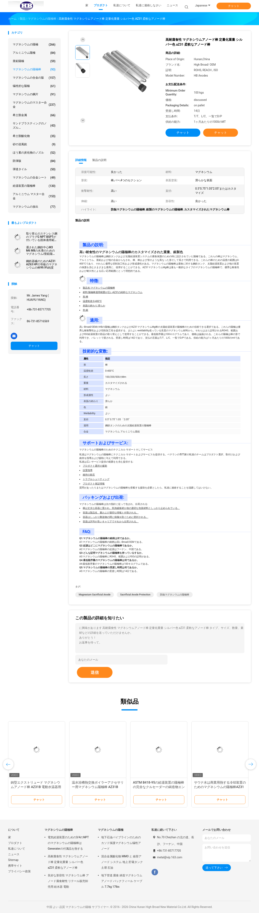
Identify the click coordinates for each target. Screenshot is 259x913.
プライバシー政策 (19, 871)
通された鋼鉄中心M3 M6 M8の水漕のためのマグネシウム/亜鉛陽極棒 (40, 250)
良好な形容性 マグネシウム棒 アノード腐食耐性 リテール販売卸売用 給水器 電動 (68, 881)
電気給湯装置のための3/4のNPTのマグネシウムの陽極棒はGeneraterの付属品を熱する (68, 843)
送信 (95, 672)
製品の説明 (99, 160)
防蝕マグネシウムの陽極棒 (174, 594)
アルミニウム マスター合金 (34, 196)
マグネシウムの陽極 (34, 45)
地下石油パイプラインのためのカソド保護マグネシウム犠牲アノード (121, 843)
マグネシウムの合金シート (34, 178)
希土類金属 (34, 115)
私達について (16, 848)
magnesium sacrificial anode (94, 594)
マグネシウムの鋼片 (34, 94)
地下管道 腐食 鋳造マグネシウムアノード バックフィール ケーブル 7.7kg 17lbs (121, 881)
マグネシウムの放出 (34, 207)
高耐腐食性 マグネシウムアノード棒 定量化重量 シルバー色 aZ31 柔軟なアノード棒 (68, 862)
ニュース (13, 854)
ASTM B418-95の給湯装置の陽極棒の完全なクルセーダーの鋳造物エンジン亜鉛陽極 (159, 787)
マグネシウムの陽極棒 (34, 69)
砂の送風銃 (34, 144)
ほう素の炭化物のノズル (34, 153)
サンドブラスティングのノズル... (34, 125)
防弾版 (34, 161)
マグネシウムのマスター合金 (34, 104)
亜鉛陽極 (34, 61)
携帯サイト (15, 865)
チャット (233, 5)
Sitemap (13, 860)
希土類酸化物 (34, 136)
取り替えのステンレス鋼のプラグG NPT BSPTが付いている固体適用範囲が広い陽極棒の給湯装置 (41, 237)
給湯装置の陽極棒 (34, 186)
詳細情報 (81, 160)
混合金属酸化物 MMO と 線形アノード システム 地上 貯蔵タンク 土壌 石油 (122, 862)
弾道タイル (34, 169)
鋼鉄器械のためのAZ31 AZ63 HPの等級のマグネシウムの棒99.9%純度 (41, 264)
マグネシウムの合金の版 (34, 78)
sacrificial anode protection (135, 594)
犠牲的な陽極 (34, 86)
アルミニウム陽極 (34, 53)
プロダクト (15, 843)
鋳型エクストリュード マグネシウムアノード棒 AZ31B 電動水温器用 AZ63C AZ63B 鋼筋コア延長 (36, 787)
